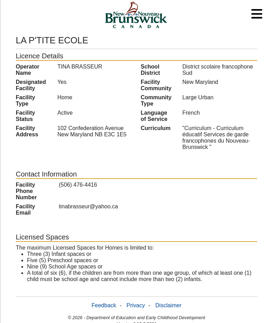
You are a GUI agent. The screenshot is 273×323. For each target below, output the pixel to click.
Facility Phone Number (26, 191)
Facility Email (25, 209)
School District (150, 70)
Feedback (104, 305)
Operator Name (28, 70)
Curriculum (155, 128)
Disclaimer (168, 305)
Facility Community (156, 85)
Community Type (156, 100)
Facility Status (25, 116)
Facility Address (27, 131)
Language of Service (154, 116)
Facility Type (25, 100)
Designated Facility (31, 85)
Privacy (136, 305)
